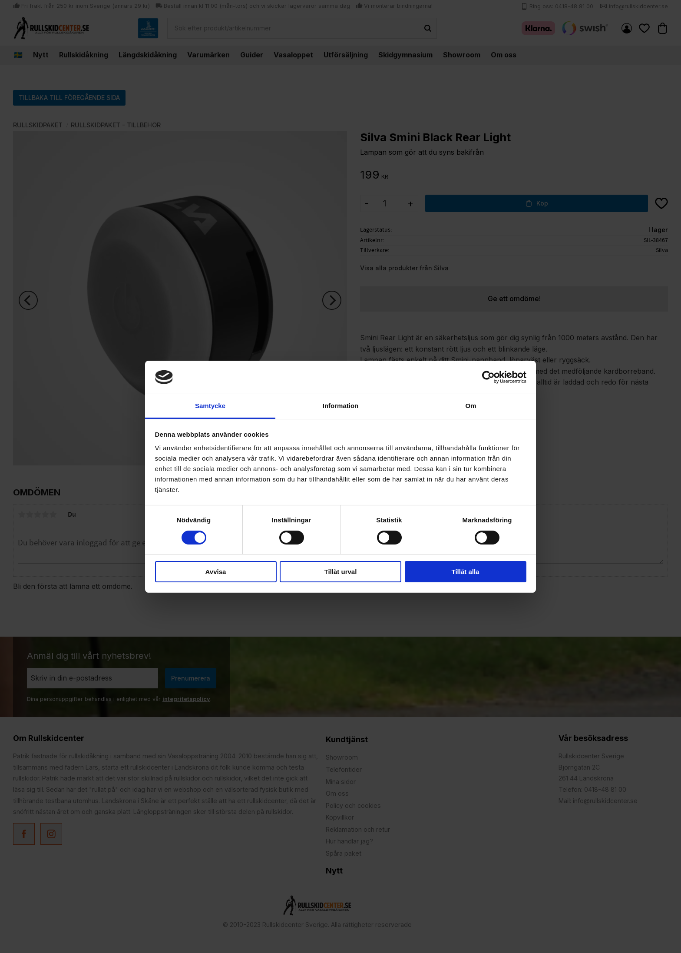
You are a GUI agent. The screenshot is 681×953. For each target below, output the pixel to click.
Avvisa (215, 571)
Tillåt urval (340, 571)
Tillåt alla (465, 571)
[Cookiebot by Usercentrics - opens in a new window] (488, 377)
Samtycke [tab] (210, 405)
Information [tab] (341, 405)
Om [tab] (470, 405)
